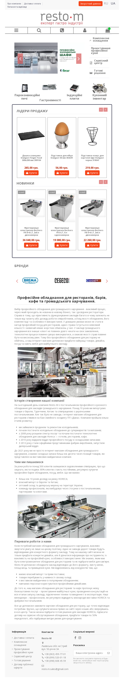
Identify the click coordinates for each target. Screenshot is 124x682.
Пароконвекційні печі (27, 96)
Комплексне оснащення (101, 39)
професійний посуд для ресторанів (41, 324)
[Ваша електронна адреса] (89, 653)
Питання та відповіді (17, 6)
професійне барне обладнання (31, 472)
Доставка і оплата (32, 3)
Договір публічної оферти (23, 666)
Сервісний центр (101, 62)
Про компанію (14, 3)
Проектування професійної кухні (100, 50)
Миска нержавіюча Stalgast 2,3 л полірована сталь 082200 (92, 159)
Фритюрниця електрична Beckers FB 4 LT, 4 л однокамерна (92, 231)
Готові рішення (100, 72)
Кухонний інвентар (99, 96)
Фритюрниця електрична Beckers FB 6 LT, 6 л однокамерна (31, 231)
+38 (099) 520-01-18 (55, 657)
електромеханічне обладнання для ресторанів (45, 561)
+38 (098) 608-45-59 (55, 660)
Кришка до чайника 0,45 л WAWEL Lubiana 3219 (31, 158)
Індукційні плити (74, 96)
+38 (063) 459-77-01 (55, 654)
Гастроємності (50, 100)
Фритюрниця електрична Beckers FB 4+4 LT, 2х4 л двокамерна (62, 231)
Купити (31, 172)
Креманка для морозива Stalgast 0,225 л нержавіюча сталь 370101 (62, 159)
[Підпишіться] (108, 653)
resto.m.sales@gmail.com (55, 669)
